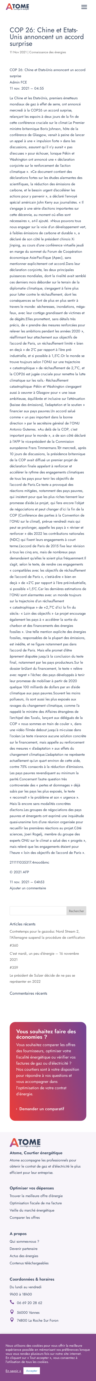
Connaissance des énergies (47, 52)
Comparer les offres (25, 1217)
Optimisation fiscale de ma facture (36, 1203)
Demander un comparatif (41, 1109)
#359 (14, 967)
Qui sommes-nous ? (24, 1241)
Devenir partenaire (23, 1248)
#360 (14, 945)
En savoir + (13, 1371)
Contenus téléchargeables (29, 1263)
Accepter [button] (31, 1371)
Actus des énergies (24, 1255)
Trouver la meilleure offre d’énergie (36, 1195)
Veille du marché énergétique (32, 1210)
